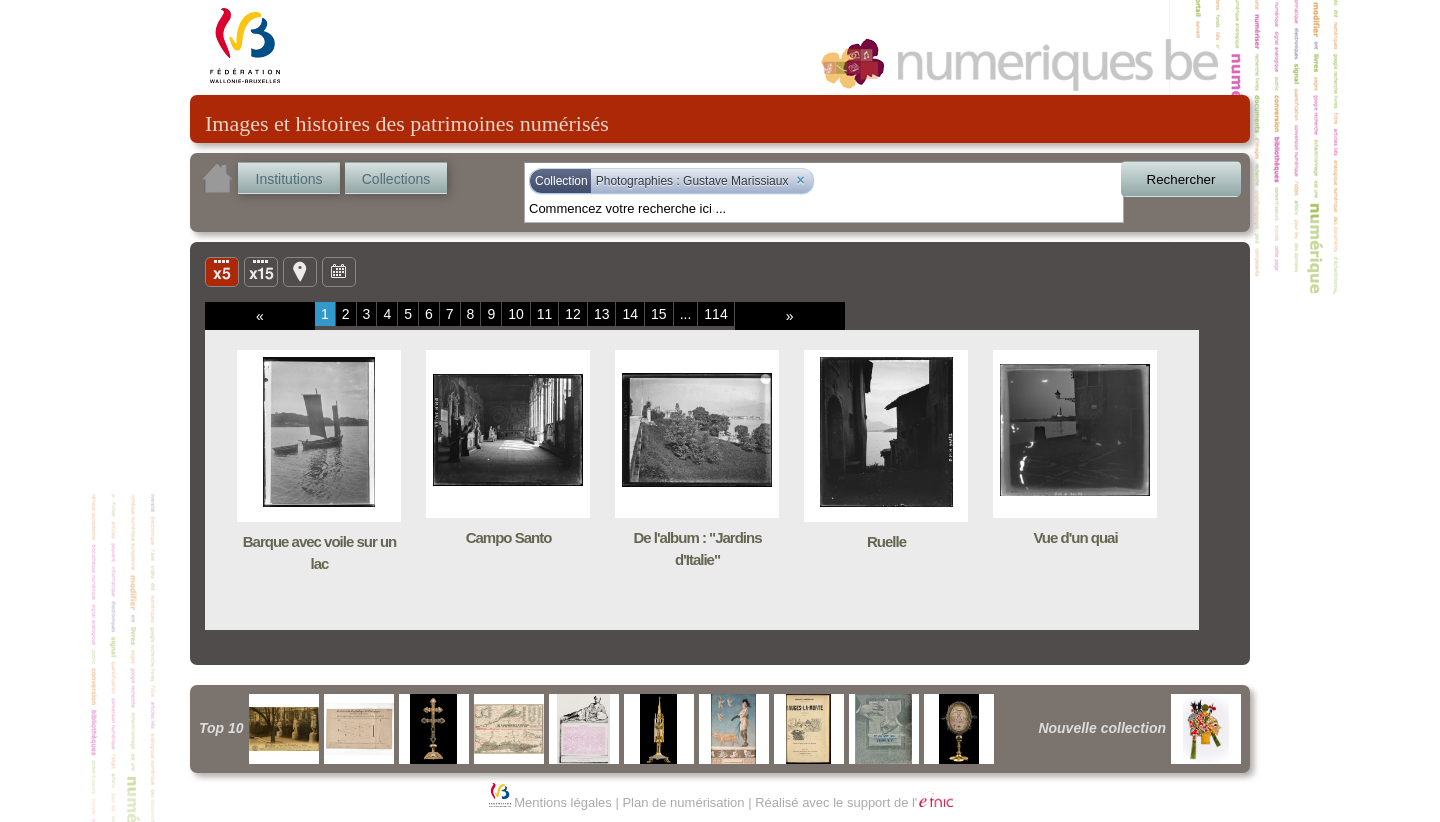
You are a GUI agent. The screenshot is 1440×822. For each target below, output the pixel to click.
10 (516, 314)
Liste (261, 271)
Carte (300, 271)
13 (602, 314)
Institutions (289, 179)
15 (659, 314)
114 (715, 314)
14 (630, 314)
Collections (396, 179)
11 (545, 314)
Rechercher (1181, 179)
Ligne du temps (339, 271)
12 (573, 314)
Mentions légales (563, 802)
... (686, 314)
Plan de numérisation (683, 802)
